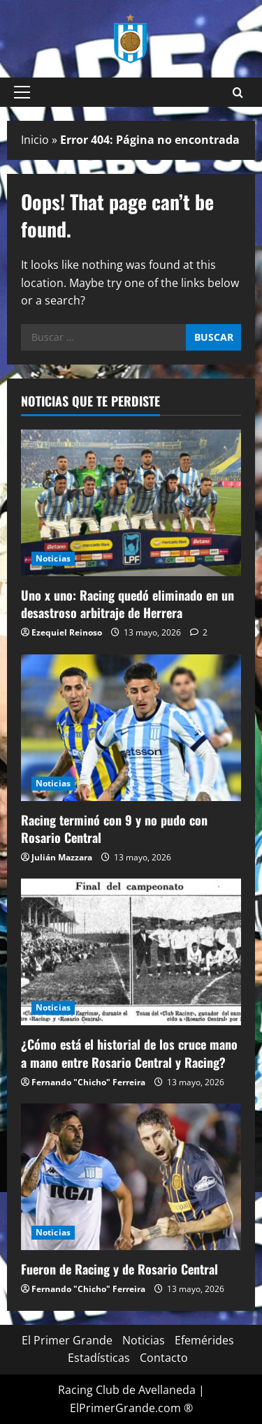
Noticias (53, 558)
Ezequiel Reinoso (66, 632)
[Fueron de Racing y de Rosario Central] (131, 1176)
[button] (22, 92)
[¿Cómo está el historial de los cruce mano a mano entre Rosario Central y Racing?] (131, 952)
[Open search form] (238, 92)
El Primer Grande (67, 1340)
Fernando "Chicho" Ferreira (88, 1082)
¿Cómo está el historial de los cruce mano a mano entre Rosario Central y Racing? (129, 1053)
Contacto (164, 1357)
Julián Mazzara (61, 857)
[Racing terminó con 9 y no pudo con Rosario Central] (131, 727)
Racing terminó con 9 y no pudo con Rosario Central (114, 828)
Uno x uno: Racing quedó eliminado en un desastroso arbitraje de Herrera (127, 604)
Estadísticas (99, 1357)
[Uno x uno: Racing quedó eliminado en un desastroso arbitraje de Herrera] (131, 503)
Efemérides (204, 1340)
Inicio (35, 139)
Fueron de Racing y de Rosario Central (119, 1269)
